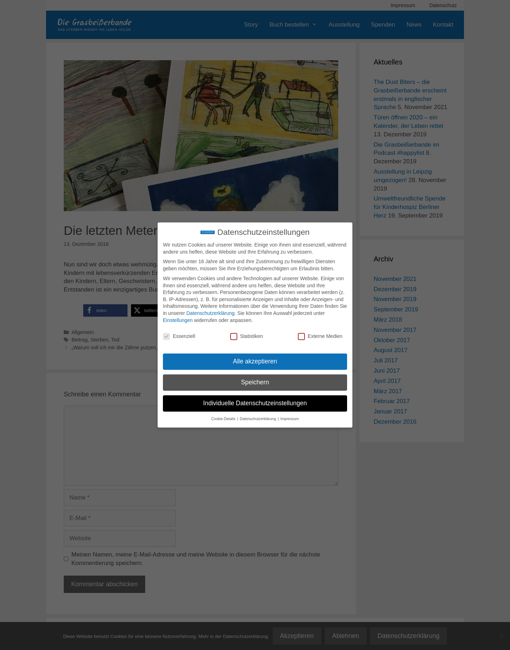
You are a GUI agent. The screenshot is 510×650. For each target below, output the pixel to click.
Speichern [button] (255, 382)
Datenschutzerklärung (210, 313)
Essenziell (179, 336)
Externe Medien (320, 336)
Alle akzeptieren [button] (255, 361)
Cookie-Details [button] (223, 419)
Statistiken (246, 336)
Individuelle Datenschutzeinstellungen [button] (255, 403)
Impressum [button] (289, 419)
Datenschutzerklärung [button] (258, 419)
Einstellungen (178, 320)
